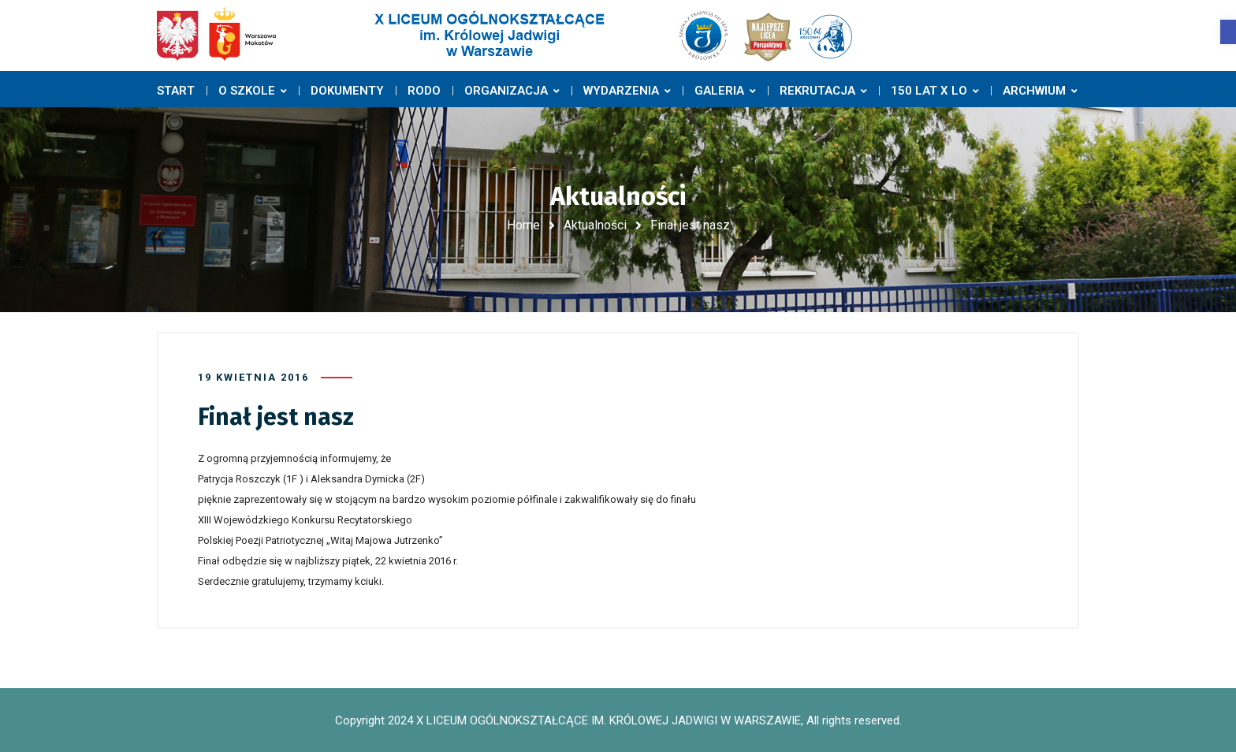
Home (523, 225)
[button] (1228, 32)
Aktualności (595, 225)
